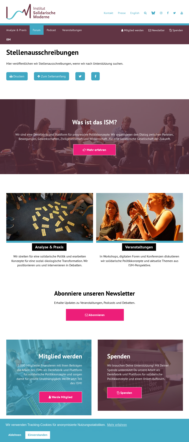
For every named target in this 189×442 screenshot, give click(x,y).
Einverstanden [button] (37, 434)
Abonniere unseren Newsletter (94, 293)
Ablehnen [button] (14, 434)
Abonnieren (95, 315)
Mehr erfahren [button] (117, 424)
